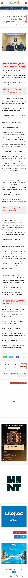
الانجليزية (24, 14)
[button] (17, 357)
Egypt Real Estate (16, 14)
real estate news (22, 376)
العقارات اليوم (9, 569)
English (6, 373)
